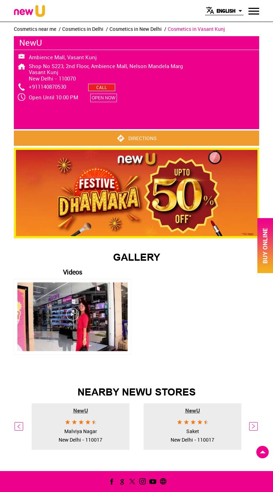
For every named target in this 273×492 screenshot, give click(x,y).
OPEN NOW (104, 97)
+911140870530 (47, 86)
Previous (19, 426)
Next (253, 426)
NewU (80, 411)
